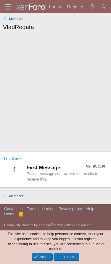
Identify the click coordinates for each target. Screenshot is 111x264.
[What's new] (92, 6)
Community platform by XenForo (48, 225)
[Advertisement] (55, 92)
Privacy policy (70, 208)
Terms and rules (40, 208)
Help (90, 208)
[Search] (104, 6)
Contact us (13, 208)
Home (9, 214)
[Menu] (8, 7)
